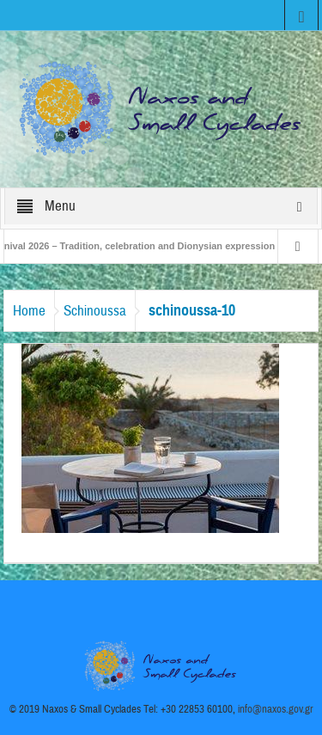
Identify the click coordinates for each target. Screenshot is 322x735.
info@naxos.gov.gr (275, 709)
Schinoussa (95, 311)
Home (29, 311)
